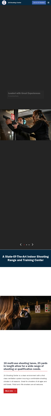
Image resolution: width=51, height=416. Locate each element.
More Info (9, 383)
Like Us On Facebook (39, 2)
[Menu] (49, 2)
